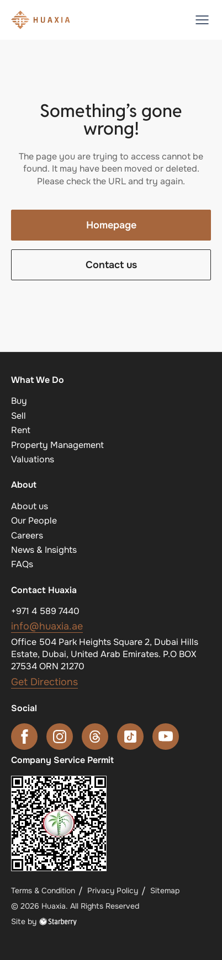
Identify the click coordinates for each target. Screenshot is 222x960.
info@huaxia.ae (47, 626)
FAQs (22, 564)
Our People (34, 520)
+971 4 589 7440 (45, 611)
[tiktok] (130, 736)
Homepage (111, 225)
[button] (202, 20)
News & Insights (44, 550)
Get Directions (44, 682)
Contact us (111, 265)
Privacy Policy (112, 890)
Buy (19, 401)
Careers (27, 535)
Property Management (57, 445)
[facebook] (24, 736)
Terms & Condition (43, 890)
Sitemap (164, 890)
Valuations (32, 459)
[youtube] (165, 736)
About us (29, 506)
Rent (20, 430)
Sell (18, 416)
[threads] (95, 736)
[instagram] (59, 736)
